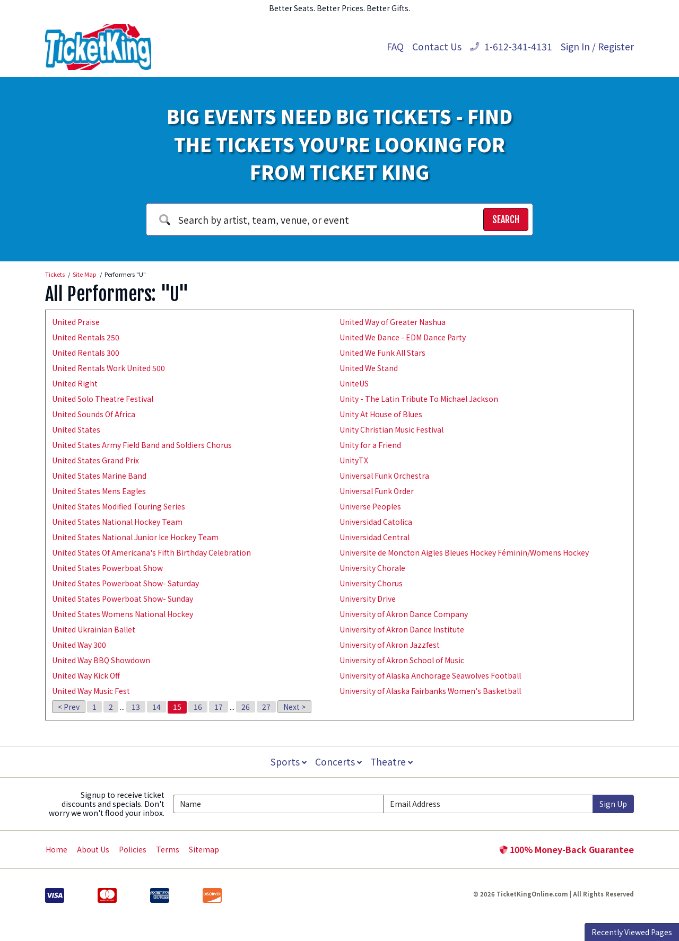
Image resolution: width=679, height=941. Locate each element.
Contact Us (437, 46)
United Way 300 (79, 644)
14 (156, 706)
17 (218, 706)
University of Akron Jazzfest (390, 644)
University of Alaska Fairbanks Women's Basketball (430, 690)
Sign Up (613, 803)
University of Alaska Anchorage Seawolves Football (430, 675)
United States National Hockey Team (117, 521)
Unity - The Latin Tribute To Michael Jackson (419, 398)
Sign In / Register (597, 46)
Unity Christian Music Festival (391, 429)
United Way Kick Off (86, 675)
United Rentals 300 (85, 352)
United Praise (76, 321)
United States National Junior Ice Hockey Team (135, 537)
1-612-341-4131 (511, 46)
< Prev (69, 706)
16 (198, 706)
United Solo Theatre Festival (102, 398)
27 (266, 706)
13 (136, 706)
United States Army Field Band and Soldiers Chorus (142, 444)
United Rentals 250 (85, 337)
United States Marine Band (99, 475)
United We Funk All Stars (382, 352)
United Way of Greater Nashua (393, 321)
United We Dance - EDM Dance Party (403, 337)
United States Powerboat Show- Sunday (122, 598)
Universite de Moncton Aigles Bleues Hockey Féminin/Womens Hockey (464, 552)
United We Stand (369, 368)
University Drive (368, 598)
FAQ (395, 46)
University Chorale (372, 567)
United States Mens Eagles (99, 491)
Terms (167, 849)
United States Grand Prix (95, 460)
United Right (75, 383)
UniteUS (354, 383)
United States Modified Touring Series (118, 506)
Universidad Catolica (376, 521)
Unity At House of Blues (381, 414)
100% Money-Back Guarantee (566, 849)
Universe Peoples (370, 506)
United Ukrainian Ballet (93, 629)
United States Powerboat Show (107, 567)
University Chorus (371, 583)
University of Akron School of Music (402, 660)
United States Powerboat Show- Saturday (125, 583)
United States (76, 429)
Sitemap (204, 849)
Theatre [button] (392, 761)
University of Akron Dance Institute (402, 629)
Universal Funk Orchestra (384, 475)
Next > (294, 706)
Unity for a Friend (370, 444)
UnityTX (354, 460)
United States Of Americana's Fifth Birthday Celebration (151, 552)
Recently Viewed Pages (631, 932)
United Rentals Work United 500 (108, 368)
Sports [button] (287, 761)
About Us (93, 849)
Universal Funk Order (377, 491)
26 (245, 706)
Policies (132, 849)
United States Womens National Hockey (122, 614)
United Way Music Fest (91, 690)
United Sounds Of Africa (93, 414)
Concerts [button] (338, 761)
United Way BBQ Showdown (101, 660)
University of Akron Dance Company (404, 614)
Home (56, 849)
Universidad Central (375, 537)
